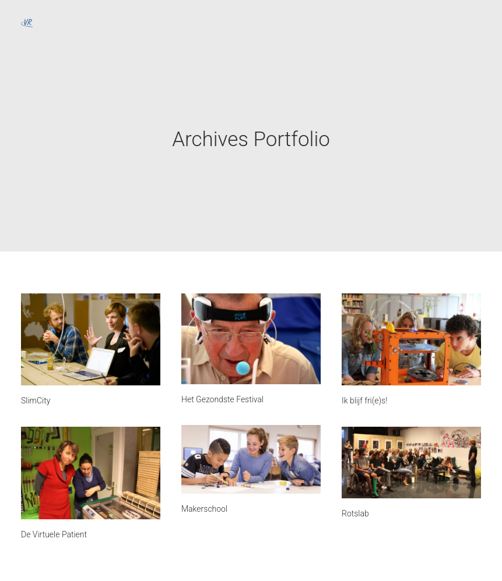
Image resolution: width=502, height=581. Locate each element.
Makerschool (204, 508)
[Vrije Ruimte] (27, 21)
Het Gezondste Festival (222, 399)
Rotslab (355, 513)
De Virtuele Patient (54, 534)
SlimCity (35, 400)
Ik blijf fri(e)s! (364, 400)
